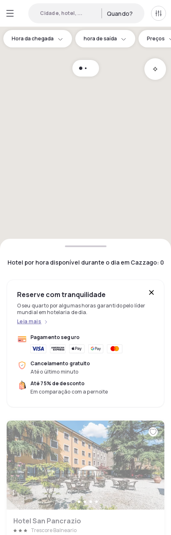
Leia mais (29, 321)
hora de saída (105, 38)
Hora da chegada (38, 38)
